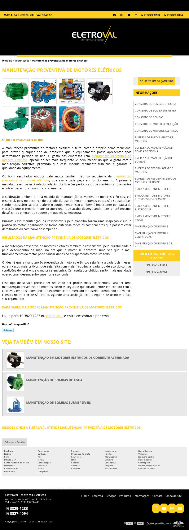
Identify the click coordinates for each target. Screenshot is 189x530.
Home (21, 63)
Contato (94, 91)
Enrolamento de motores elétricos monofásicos (152, 197)
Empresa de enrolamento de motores (154, 139)
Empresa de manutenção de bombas (154, 159)
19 (173, 15)
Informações (167, 63)
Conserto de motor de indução (156, 124)
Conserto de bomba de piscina (155, 104)
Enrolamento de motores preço (152, 218)
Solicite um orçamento (156, 81)
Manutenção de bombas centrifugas (151, 235)
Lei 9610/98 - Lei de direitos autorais (67, 487)
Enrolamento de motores (152, 189)
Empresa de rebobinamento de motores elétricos (155, 180)
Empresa (58, 63)
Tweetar (8, 330)
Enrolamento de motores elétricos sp (152, 207)
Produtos (131, 63)
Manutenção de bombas (151, 226)
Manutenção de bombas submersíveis (58, 402)
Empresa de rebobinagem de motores (154, 170)
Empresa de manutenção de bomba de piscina (154, 149)
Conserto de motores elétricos (156, 130)
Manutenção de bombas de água (153, 245)
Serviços (94, 63)
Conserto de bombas (149, 117)
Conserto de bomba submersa (155, 110)
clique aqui (54, 315)
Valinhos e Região (14, 442)
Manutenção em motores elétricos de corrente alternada (77, 357)
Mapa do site (174, 495)
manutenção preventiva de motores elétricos (37, 246)
